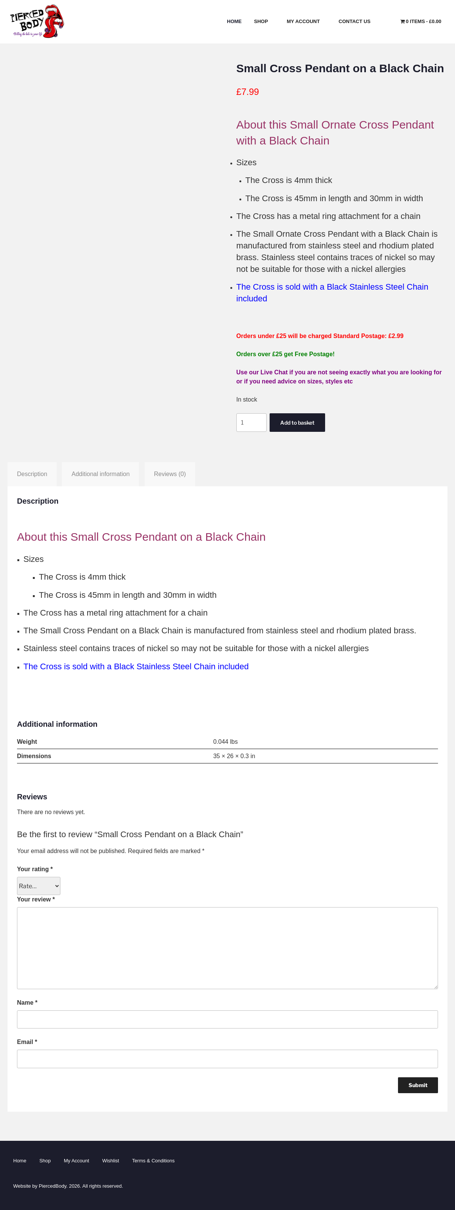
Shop (264, 21)
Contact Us (358, 21)
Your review (36, 899)
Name (27, 1002)
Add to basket (297, 422)
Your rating (35, 869)
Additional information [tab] (100, 474)
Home (234, 21)
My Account (307, 21)
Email (27, 1042)
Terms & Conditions (153, 1160)
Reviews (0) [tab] (170, 474)
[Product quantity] (251, 422)
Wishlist (110, 1160)
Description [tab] (32, 474)
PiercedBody (52, 1186)
